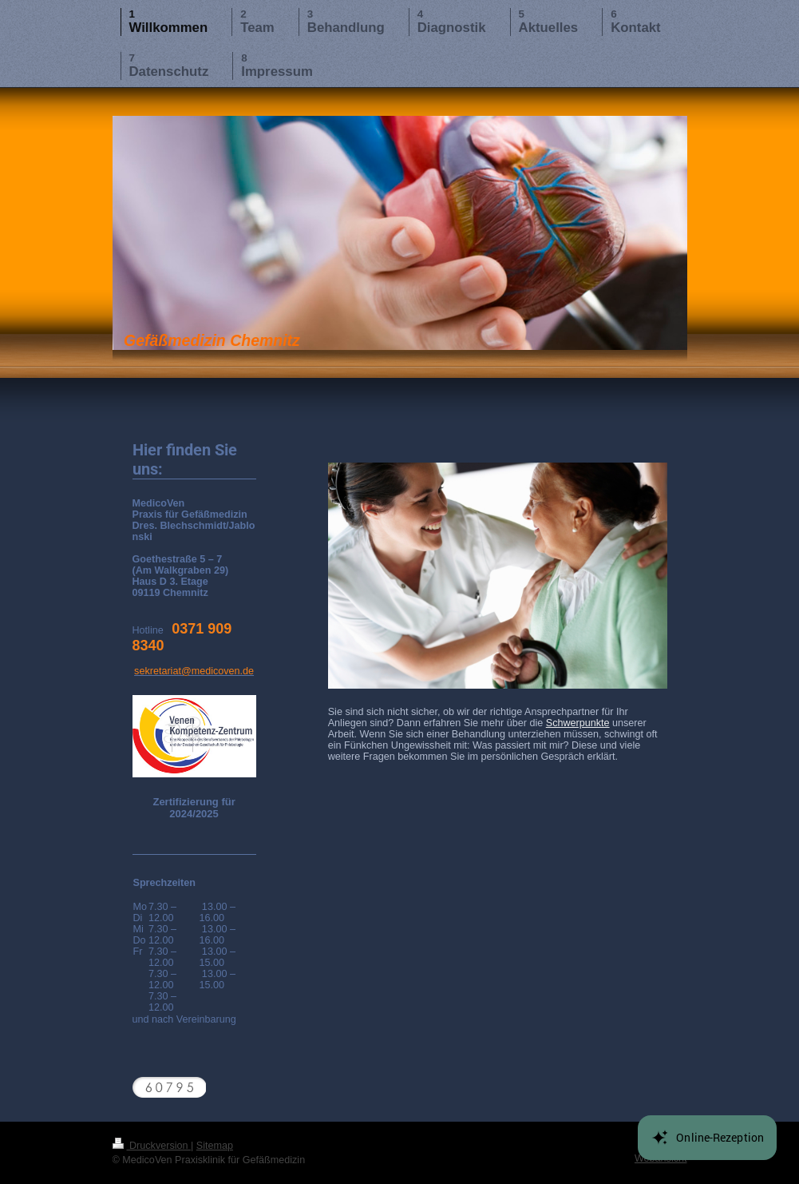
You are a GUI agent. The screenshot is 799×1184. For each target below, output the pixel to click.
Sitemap (214, 1145)
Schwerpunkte (578, 723)
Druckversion (152, 1145)
